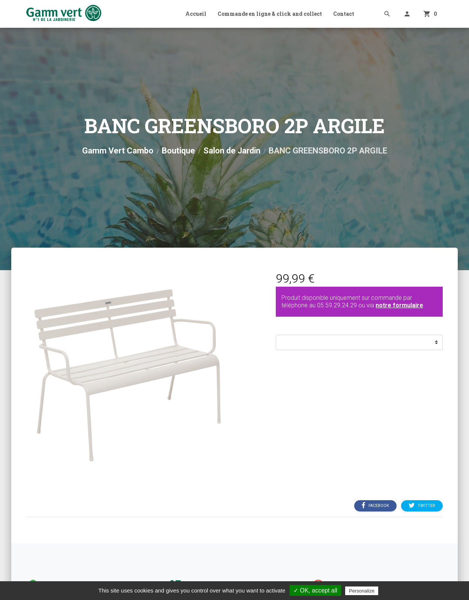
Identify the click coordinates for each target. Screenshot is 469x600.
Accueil (195, 13)
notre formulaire (399, 305)
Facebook (375, 505)
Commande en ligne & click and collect (270, 13)
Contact (343, 13)
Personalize (361, 591)
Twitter (422, 505)
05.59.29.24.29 (337, 305)
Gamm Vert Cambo (117, 150)
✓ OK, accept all (315, 590)
